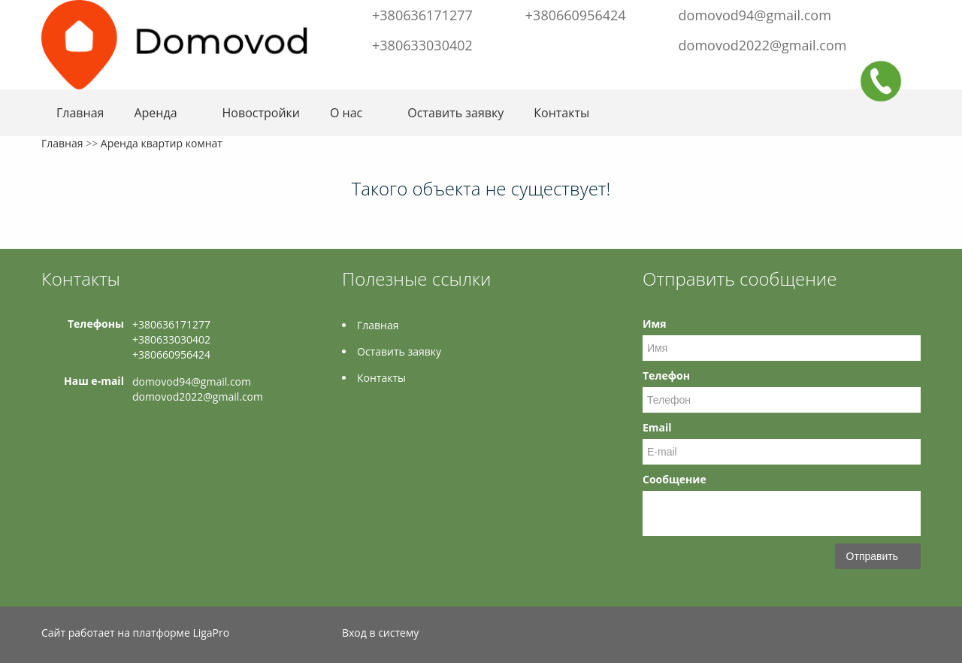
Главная (80, 112)
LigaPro (210, 632)
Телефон (666, 375)
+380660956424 (575, 15)
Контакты (561, 112)
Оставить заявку (455, 112)
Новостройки (261, 112)
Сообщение (674, 479)
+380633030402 (422, 45)
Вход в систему (380, 632)
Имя (655, 323)
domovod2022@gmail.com (763, 45)
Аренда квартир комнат (161, 143)
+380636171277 (422, 15)
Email (657, 427)
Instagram (908, 13)
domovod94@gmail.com (755, 15)
